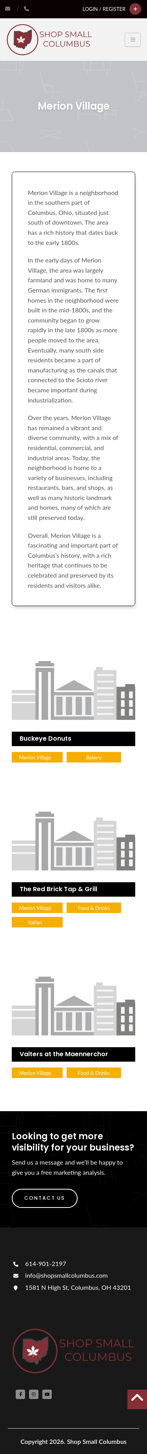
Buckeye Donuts (45, 738)
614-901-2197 (39, 1263)
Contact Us (44, 1198)
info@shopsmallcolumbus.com (60, 1275)
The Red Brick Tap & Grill (58, 889)
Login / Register (104, 9)
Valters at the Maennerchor (64, 1054)
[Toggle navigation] (133, 40)
